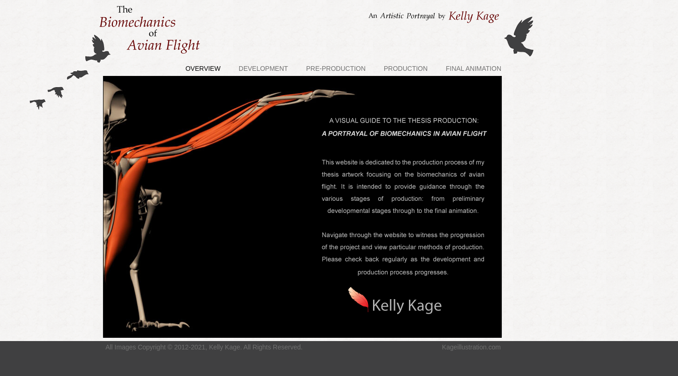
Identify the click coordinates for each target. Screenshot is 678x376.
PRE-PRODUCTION (336, 68)
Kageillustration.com (471, 347)
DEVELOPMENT (263, 68)
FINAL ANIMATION (473, 68)
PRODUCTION (406, 68)
